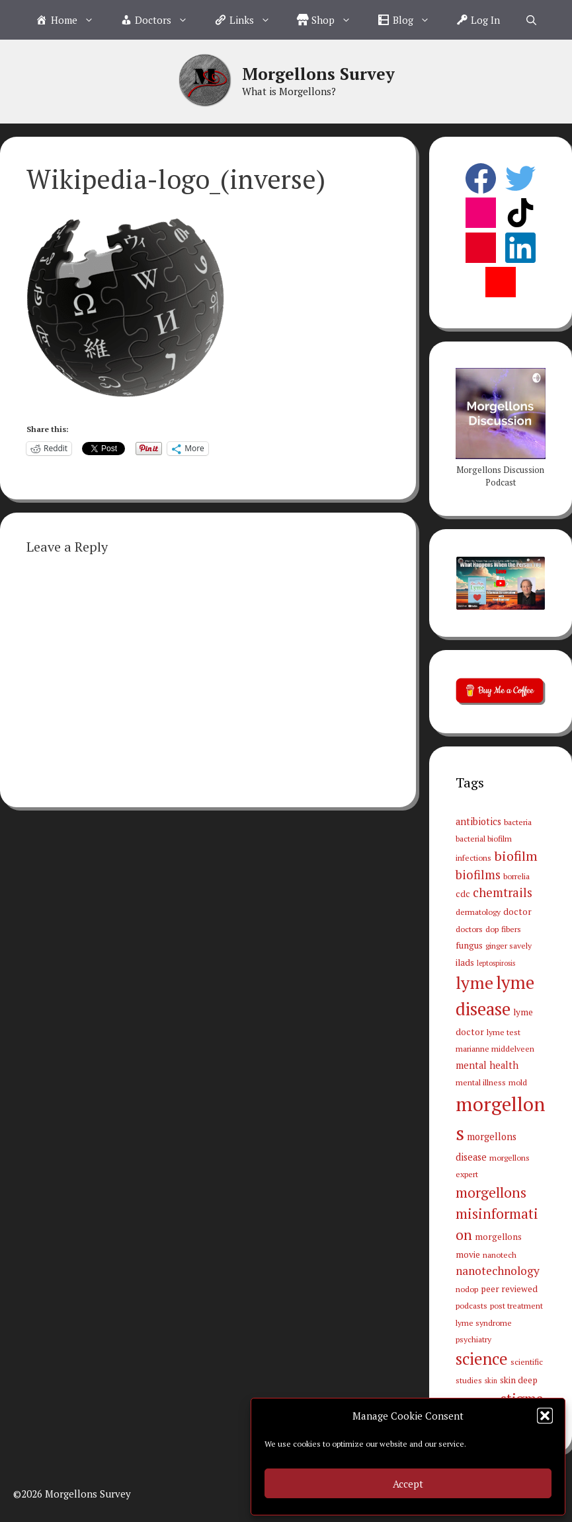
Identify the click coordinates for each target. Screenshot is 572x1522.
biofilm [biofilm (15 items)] (516, 856)
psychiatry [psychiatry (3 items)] (473, 1339)
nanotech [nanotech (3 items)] (499, 1254)
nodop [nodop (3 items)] (467, 1289)
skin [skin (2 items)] (491, 1380)
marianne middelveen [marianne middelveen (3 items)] (495, 1048)
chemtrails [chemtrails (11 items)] (502, 892)
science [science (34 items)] (482, 1358)
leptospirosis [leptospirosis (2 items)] (496, 963)
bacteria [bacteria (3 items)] (518, 821)
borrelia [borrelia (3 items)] (516, 876)
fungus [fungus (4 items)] (469, 945)
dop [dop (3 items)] (492, 929)
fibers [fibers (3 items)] (511, 929)
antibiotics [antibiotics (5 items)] (478, 821)
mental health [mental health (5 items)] (487, 1065)
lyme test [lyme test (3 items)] (503, 1032)
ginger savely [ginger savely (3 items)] (508, 945)
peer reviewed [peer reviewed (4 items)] (509, 1289)
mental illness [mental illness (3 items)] (481, 1082)
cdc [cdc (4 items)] (463, 894)
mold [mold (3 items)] (518, 1082)
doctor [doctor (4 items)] (517, 912)
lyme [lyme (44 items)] (474, 982)
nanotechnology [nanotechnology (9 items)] (498, 1270)
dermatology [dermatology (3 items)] (478, 911)
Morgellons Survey (318, 74)
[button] (545, 1415)
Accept (408, 1483)
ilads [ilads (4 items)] (465, 962)
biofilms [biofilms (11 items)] (478, 875)
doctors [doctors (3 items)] (469, 929)
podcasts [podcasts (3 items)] (471, 1305)
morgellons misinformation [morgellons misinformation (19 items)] (497, 1213)
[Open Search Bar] (531, 20)
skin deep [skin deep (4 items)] (519, 1380)
